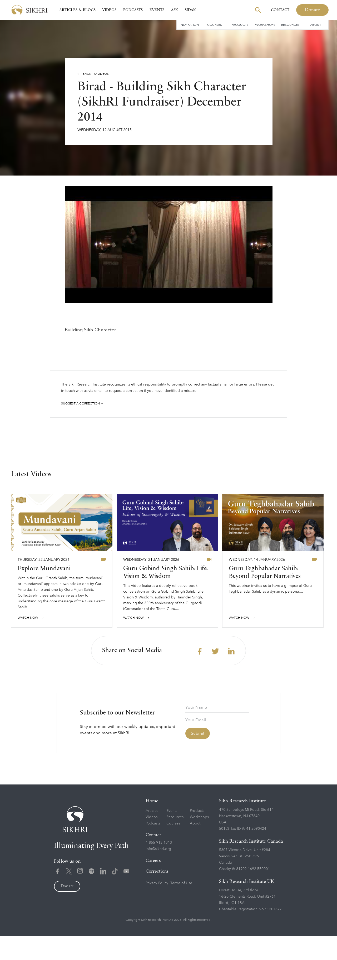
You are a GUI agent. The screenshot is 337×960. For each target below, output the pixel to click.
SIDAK (190, 10)
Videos (109, 10)
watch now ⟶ (30, 641)
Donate (312, 10)
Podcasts (133, 10)
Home (152, 824)
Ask (174, 10)
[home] (29, 10)
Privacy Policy (157, 906)
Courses (214, 25)
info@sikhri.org (158, 872)
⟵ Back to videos (93, 74)
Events (157, 10)
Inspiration (189, 25)
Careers (153, 884)
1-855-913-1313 (159, 865)
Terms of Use (181, 906)
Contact (280, 10)
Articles (152, 834)
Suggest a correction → (82, 403)
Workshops (265, 25)
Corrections (157, 895)
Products (240, 25)
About (315, 25)
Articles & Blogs (77, 10)
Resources (290, 25)
